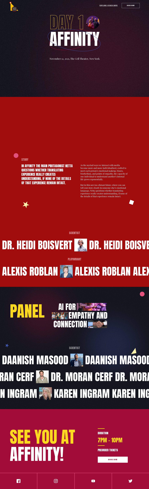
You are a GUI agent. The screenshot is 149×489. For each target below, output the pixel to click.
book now (112, 460)
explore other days (109, 5)
